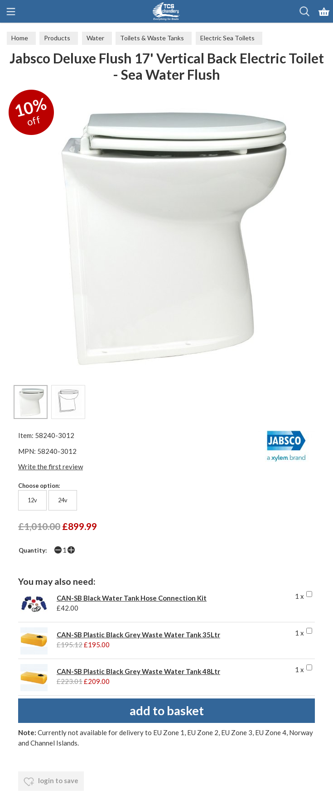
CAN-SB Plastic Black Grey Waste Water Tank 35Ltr (138, 635)
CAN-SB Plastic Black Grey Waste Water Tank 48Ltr (138, 671)
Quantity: (33, 550)
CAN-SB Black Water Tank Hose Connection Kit (132, 598)
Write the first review (50, 466)
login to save (51, 781)
